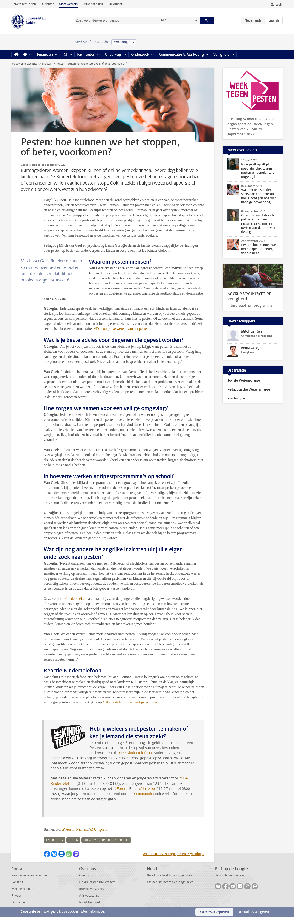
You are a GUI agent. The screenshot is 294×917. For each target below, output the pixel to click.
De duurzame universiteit (97, 882)
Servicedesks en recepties (29, 875)
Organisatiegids (92, 4)
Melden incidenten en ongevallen (170, 882)
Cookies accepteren (214, 912)
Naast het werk (90, 902)
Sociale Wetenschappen (245, 380)
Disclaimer (18, 902)
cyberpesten (54, 840)
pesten (73, 840)
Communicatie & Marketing (181, 54)
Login (279, 4)
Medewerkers (68, 4)
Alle (164, 20)
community (145, 793)
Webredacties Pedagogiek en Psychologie (173, 854)
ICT (65, 54)
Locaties (17, 882)
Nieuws (46, 64)
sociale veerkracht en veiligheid (106, 840)
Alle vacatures (89, 895)
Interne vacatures (91, 889)
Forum (122, 788)
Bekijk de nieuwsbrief (230, 875)
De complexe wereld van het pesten (122, 328)
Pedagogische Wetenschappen (249, 389)
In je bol (150, 788)
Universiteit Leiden (23, 4)
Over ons (85, 875)
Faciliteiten (86, 54)
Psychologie (236, 398)
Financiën (45, 54)
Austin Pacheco (76, 829)
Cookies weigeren (255, 912)
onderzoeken (77, 598)
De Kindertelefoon (136, 752)
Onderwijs (113, 54)
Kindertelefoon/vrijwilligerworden (131, 702)
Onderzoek (140, 54)
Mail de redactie (22, 889)
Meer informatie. (93, 911)
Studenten (47, 4)
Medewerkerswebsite (24, 64)
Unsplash (100, 829)
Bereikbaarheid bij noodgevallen (169, 875)
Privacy (16, 895)
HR (24, 54)
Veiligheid (221, 54)
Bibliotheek (115, 4)
